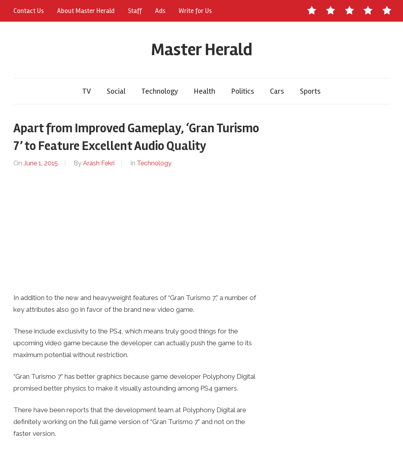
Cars (277, 91)
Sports (310, 91)
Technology (159, 91)
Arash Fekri (99, 163)
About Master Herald (86, 11)
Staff (135, 11)
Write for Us (195, 11)
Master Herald (201, 49)
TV (86, 91)
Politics (242, 91)
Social (116, 91)
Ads (160, 11)
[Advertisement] (138, 230)
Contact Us (28, 11)
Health (204, 91)
